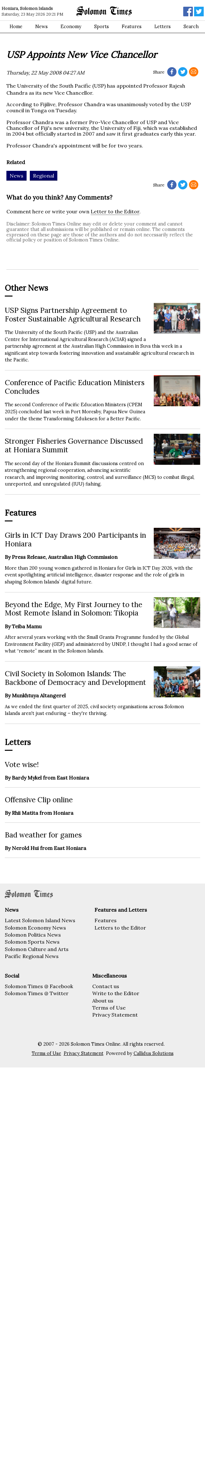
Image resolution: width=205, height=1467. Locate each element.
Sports (101, 26)
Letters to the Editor (120, 927)
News (41, 26)
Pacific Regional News (32, 956)
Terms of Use (109, 1007)
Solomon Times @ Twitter (37, 993)
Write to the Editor (115, 993)
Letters (162, 26)
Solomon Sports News (32, 942)
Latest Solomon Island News (40, 920)
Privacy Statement (115, 1014)
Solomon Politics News (33, 935)
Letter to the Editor (115, 211)
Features (132, 26)
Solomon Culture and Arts (37, 949)
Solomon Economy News (35, 927)
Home (16, 26)
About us (102, 1000)
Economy (71, 26)
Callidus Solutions (154, 1053)
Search (191, 26)
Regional (43, 175)
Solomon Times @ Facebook (39, 986)
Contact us (105, 986)
